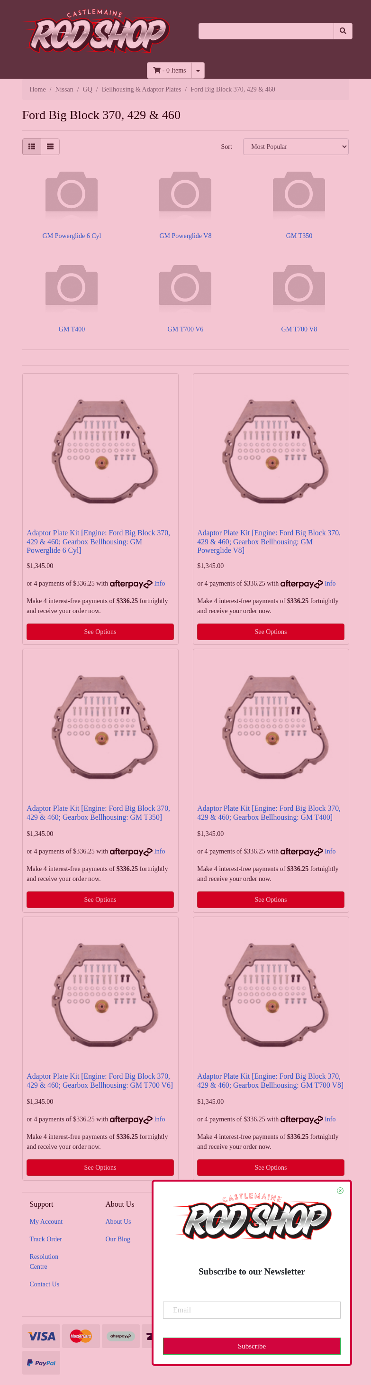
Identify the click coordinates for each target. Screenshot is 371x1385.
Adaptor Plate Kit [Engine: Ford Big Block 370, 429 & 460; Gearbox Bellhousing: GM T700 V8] (270, 1080)
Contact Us (45, 1284)
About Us (118, 1221)
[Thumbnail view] (31, 146)
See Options (100, 631)
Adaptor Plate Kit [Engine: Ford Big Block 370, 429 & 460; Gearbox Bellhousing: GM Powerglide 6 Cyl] (98, 542)
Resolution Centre (44, 1261)
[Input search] (266, 31)
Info (159, 583)
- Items (169, 70)
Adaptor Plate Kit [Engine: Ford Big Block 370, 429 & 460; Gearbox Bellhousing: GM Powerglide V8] (269, 542)
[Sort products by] (296, 146)
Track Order (46, 1239)
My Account (46, 1221)
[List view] (50, 146)
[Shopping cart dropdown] (198, 70)
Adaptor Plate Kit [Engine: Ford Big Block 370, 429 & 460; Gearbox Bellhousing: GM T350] (98, 812)
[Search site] (343, 31)
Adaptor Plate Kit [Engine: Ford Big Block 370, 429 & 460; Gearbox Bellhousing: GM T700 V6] (100, 1080)
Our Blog (117, 1239)
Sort (226, 146)
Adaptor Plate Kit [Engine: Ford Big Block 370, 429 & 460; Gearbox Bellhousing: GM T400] (269, 812)
